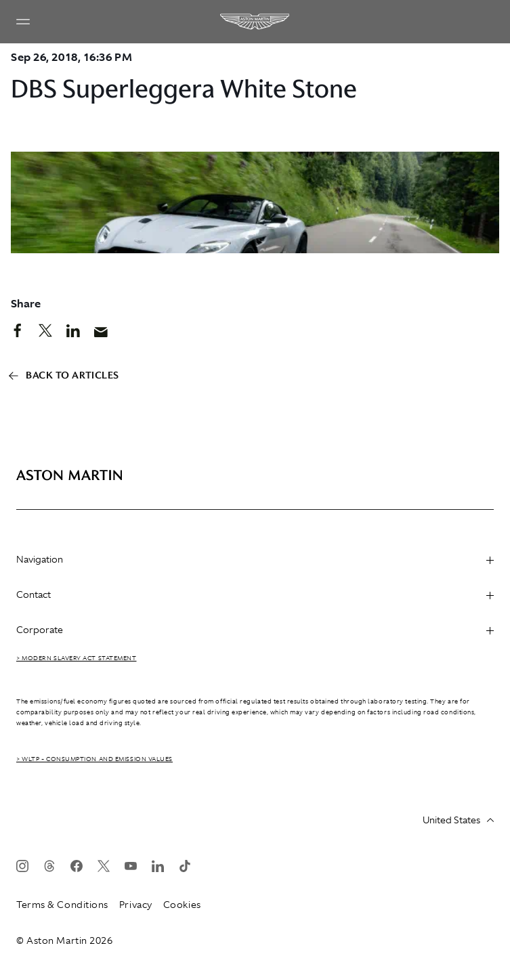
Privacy (135, 904)
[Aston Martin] (255, 22)
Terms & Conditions (62, 904)
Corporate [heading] (255, 630)
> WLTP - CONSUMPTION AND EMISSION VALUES (94, 759)
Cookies (182, 904)
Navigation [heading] (255, 559)
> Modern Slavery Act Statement (76, 658)
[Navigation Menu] (23, 21)
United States (458, 820)
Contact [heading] (255, 594)
